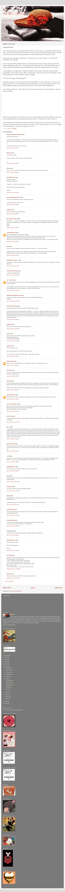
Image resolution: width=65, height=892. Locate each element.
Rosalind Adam (11, 443)
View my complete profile (9, 625)
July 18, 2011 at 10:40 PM (13, 290)
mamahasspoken (11, 232)
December (8, 668)
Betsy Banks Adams (12, 218)
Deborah (9, 153)
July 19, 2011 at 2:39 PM (13, 356)
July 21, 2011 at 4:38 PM (13, 471)
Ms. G (8, 427)
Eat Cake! (8, 689)
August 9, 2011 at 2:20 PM (13, 578)
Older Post (58, 588)
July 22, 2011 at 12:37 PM (13, 481)
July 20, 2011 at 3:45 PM (13, 399)
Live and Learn (9, 685)
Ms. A (13, 614)
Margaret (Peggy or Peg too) (14, 134)
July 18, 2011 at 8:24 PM (13, 255)
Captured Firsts (9, 682)
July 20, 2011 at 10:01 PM (13, 422)
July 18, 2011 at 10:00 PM (13, 275)
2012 (6, 664)
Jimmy (8, 495)
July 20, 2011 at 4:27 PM (13, 411)
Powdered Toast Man (12, 270)
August (8, 676)
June (7, 692)
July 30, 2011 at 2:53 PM (13, 550)
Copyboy (9, 324)
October (8, 672)
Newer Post (7, 588)
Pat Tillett (9, 370)
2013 (6, 661)
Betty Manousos (11, 177)
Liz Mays (9, 209)
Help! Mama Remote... (12, 260)
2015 (6, 657)
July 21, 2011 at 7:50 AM (13, 438)
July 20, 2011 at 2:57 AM (13, 365)
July (7, 678)
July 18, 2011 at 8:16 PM (13, 241)
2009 (6, 703)
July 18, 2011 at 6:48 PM (13, 204)
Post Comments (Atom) (15, 591)
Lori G (8, 333)
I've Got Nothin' (9, 680)
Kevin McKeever (11, 394)
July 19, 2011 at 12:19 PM (13, 341)
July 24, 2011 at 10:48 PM (13, 526)
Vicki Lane (9, 416)
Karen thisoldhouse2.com (13, 197)
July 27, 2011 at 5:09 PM (13, 535)
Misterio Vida (10, 361)
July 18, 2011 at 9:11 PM (13, 266)
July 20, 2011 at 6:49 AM (13, 390)
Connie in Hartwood (12, 306)
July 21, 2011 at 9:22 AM (13, 451)
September (9, 674)
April (7, 696)
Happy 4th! (8, 687)
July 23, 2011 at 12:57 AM (13, 490)
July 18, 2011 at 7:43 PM (13, 227)
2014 (6, 659)
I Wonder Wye (10, 509)
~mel (8, 456)
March (7, 698)
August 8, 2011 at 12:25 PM (13, 568)
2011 (6, 666)
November (8, 670)
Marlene (9, 346)
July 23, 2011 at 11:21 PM (13, 515)
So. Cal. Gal (10, 280)
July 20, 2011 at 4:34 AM (13, 376)
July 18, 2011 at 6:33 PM (13, 163)
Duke (8, 476)
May (7, 694)
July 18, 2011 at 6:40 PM (13, 172)
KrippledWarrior (11, 466)
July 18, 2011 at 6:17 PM (13, 148)
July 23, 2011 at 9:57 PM (13, 504)
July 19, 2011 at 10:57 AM (13, 328)
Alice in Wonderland (12, 404)
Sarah (8, 168)
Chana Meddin (10, 520)
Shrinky (9, 381)
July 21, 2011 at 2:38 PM (13, 461)
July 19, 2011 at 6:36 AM (13, 319)
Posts (6, 648)
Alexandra (9, 486)
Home (33, 588)
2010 (6, 701)
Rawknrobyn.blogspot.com (14, 295)
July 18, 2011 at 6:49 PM (13, 213)
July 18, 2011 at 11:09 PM (13, 301)
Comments (7, 650)
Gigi (8, 246)
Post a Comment (9, 581)
